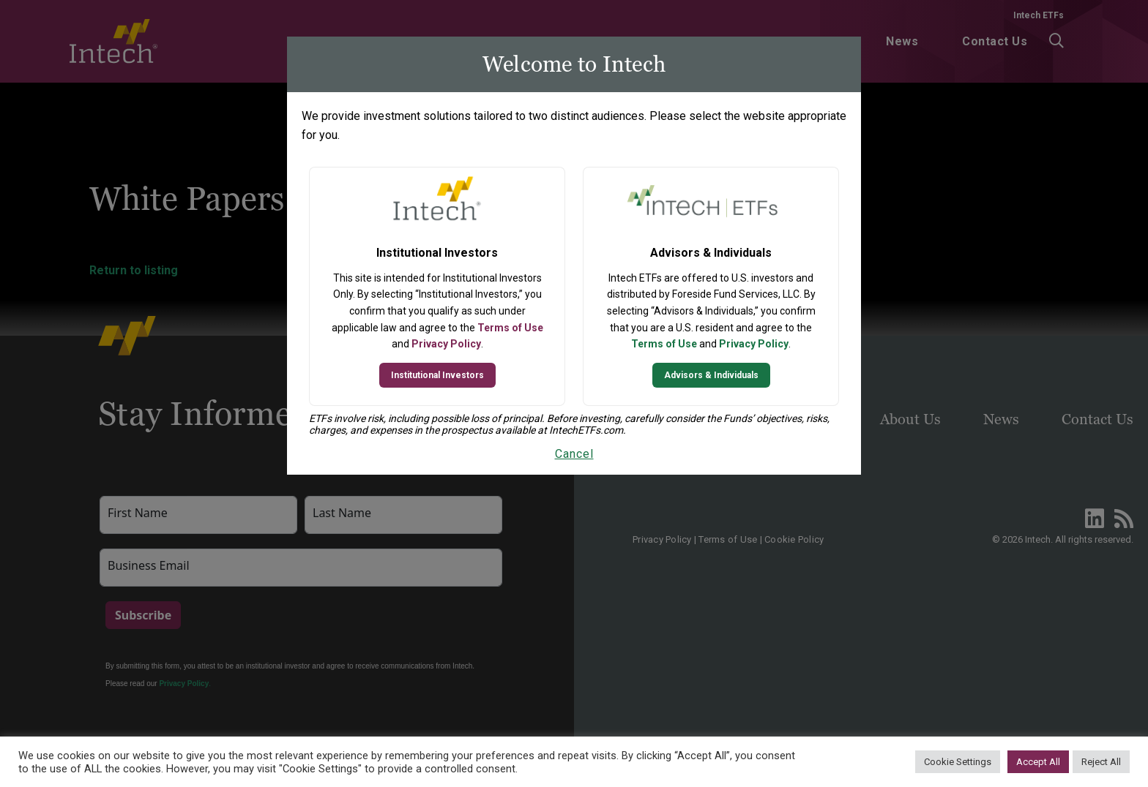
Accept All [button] (1038, 761)
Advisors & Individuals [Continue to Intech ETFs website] (711, 375)
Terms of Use (510, 328)
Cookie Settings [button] (957, 761)
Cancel (574, 454)
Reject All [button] (1101, 761)
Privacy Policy (446, 344)
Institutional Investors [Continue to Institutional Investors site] (437, 375)
